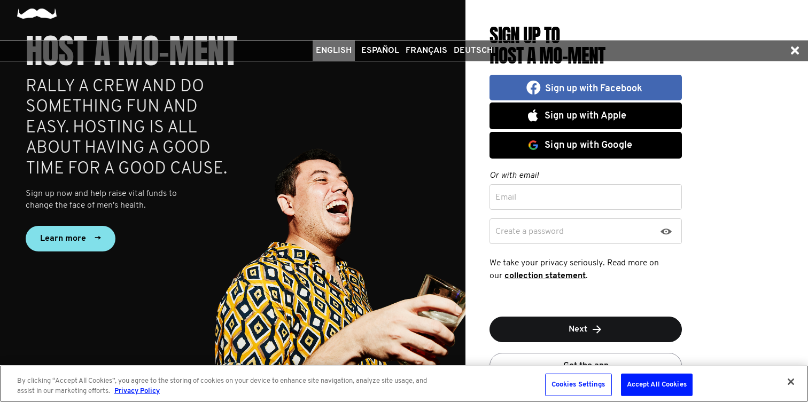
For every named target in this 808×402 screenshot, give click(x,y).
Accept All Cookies (657, 384)
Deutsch (473, 50)
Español (380, 50)
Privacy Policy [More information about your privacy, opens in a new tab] (137, 391)
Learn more (70, 238)
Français (426, 50)
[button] (794, 51)
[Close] (791, 381)
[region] (404, 383)
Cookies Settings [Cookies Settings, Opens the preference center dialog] (578, 384)
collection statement (545, 276)
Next (586, 329)
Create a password (529, 231)
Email (505, 197)
